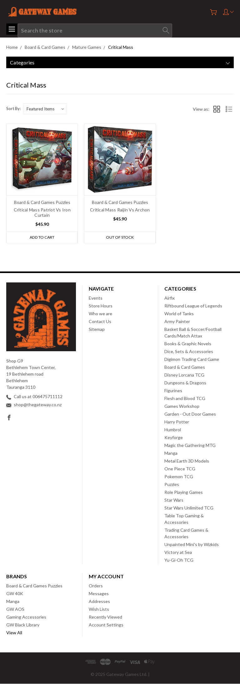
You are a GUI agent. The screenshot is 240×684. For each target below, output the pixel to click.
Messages (99, 593)
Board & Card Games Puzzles (34, 586)
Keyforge (173, 437)
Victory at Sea (178, 552)
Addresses (99, 601)
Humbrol (172, 430)
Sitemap (97, 329)
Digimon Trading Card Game (191, 359)
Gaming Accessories (26, 617)
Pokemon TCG (178, 476)
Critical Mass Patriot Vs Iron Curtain (42, 212)
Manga (171, 453)
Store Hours (100, 306)
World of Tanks (179, 314)
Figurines (173, 390)
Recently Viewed (105, 617)
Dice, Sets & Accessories (188, 351)
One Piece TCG (179, 469)
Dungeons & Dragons (185, 383)
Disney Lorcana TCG (184, 375)
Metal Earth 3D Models (186, 461)
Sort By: (13, 108)
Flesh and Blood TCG (184, 398)
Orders (96, 586)
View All (14, 633)
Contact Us (100, 321)
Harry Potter (176, 422)
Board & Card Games (184, 367)
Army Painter (177, 321)
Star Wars (173, 500)
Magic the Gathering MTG (190, 445)
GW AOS (15, 609)
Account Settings (106, 625)
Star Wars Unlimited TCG (188, 508)
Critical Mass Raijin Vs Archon (120, 209)
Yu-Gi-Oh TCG (178, 560)
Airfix (169, 298)
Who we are (100, 314)
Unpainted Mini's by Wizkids (191, 544)
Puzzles (171, 484)
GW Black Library (22, 625)
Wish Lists (99, 609)
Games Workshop (181, 406)
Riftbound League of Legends (193, 306)
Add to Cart (42, 237)
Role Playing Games (183, 492)
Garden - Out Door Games (190, 414)
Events (95, 298)
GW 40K (14, 593)
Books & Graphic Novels (187, 344)
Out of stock (120, 237)
